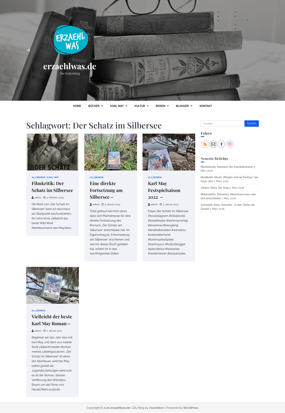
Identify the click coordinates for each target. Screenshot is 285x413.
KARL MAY (117, 106)
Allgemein (38, 177)
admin (36, 197)
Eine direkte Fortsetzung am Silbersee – (106, 190)
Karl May (53, 177)
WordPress (190, 408)
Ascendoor (156, 408)
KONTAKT (206, 106)
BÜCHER (93, 106)
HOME (77, 106)
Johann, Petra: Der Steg (215, 187)
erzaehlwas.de (69, 66)
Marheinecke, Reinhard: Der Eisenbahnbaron (227, 166)
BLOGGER (182, 106)
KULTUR (140, 106)
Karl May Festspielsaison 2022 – (164, 190)
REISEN (160, 106)
